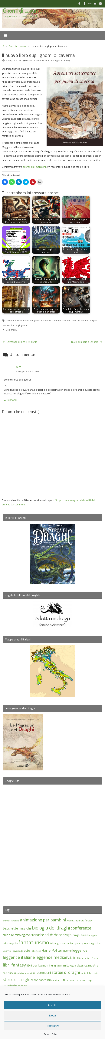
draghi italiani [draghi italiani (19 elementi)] (81, 935)
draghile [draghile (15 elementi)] (93, 935)
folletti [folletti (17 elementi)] (53, 943)
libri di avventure (79, 320)
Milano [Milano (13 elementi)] (59, 965)
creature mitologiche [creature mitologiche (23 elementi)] (16, 935)
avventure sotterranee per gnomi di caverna (28, 320)
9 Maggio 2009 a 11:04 (27, 371)
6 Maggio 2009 (13, 60)
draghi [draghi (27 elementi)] (67, 934)
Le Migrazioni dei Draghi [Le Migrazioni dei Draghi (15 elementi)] (86, 958)
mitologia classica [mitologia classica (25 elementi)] (75, 965)
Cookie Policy (50, 1034)
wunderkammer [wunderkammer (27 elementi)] (15, 985)
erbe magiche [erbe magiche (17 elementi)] (10, 943)
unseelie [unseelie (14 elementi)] (74, 980)
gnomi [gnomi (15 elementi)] (78, 943)
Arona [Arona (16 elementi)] (70, 920)
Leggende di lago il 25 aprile (20, 342)
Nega (52, 1015)
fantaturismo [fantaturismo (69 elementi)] (33, 942)
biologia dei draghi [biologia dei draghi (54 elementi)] (51, 927)
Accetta (52, 1005)
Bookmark (11, 329)
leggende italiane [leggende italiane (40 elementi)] (19, 957)
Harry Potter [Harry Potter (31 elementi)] (51, 950)
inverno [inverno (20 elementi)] (67, 950)
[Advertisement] (53, 843)
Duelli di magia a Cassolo (86, 342)
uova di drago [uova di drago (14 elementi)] (85, 980)
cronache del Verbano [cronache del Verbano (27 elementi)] (46, 934)
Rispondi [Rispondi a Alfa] (10, 400)
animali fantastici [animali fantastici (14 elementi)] (11, 920)
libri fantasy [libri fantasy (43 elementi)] (14, 964)
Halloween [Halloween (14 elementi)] (36, 950)
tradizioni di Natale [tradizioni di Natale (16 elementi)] (60, 980)
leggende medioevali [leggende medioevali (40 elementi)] (54, 957)
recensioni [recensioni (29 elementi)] (43, 972)
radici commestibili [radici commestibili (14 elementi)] (25, 973)
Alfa (18, 367)
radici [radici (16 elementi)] (13, 973)
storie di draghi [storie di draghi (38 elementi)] (16, 979)
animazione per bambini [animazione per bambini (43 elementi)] (43, 919)
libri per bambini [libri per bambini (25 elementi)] (38, 965)
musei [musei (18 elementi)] (6, 973)
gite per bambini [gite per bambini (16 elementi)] (65, 943)
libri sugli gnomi (19, 325)
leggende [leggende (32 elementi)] (79, 950)
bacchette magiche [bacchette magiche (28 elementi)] (17, 928)
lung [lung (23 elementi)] (53, 965)
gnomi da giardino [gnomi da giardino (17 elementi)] (91, 943)
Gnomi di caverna (22, 11)
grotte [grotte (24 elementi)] (25, 950)
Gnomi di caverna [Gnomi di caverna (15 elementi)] (12, 951)
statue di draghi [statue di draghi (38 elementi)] (65, 972)
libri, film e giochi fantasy (57, 60)
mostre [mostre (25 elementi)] (93, 965)
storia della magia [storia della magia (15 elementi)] (89, 973)
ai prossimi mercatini (34, 167)
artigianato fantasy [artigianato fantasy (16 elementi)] (82, 920)
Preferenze (52, 1025)
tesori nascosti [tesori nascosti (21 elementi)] (40, 980)
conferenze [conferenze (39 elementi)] (81, 928)
